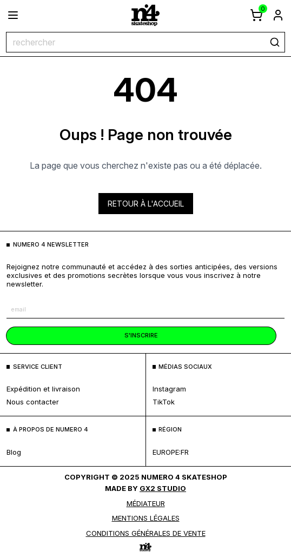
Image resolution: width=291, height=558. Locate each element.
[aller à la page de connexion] (278, 15)
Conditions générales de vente (146, 533)
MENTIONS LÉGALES (146, 518)
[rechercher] (275, 42)
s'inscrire (141, 335)
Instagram (169, 388)
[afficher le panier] (256, 15)
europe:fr (171, 452)
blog (13, 452)
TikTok (164, 401)
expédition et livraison (43, 388)
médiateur (146, 503)
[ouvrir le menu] (12, 15)
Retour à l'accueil (146, 203)
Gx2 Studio (163, 488)
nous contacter (32, 401)
